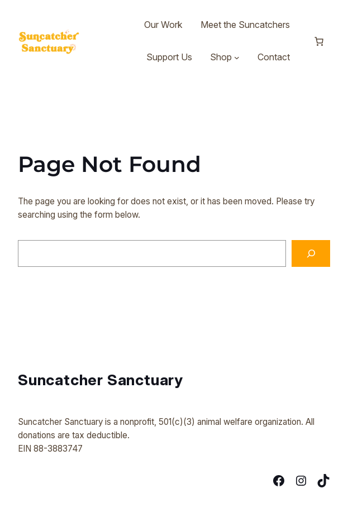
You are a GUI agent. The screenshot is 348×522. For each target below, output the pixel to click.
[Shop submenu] (237, 57)
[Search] (311, 253)
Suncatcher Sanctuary (100, 380)
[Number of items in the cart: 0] (319, 41)
